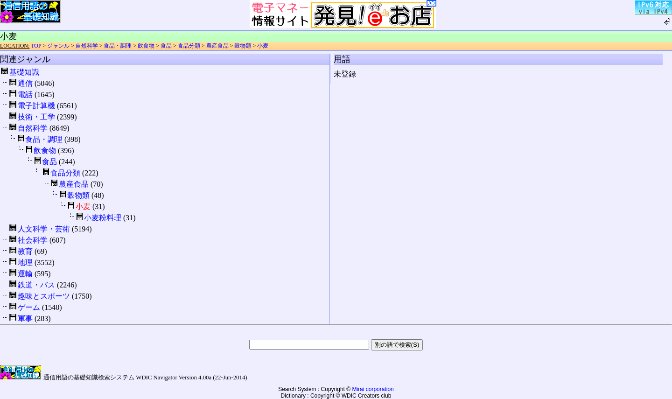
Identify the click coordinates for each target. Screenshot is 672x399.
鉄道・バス (36, 285)
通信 (25, 83)
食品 (166, 45)
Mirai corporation (372, 389)
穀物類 (242, 45)
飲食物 (146, 45)
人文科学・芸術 (44, 229)
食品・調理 (118, 45)
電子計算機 (36, 106)
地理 (25, 262)
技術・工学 (36, 117)
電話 (25, 94)
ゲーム (29, 307)
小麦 (262, 45)
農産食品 (217, 45)
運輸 (25, 274)
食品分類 (189, 45)
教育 (25, 251)
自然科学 (87, 45)
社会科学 (33, 240)
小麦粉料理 (102, 218)
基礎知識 (24, 72)
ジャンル (58, 45)
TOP (36, 45)
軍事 (25, 318)
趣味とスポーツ (44, 296)
